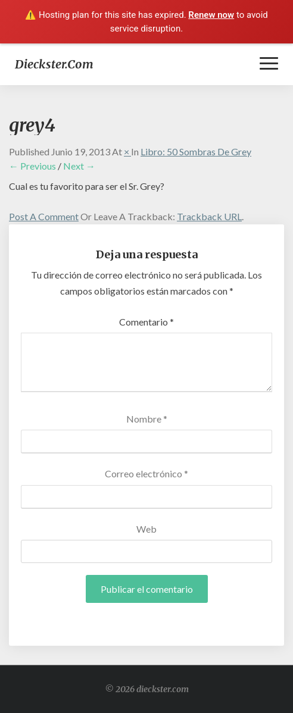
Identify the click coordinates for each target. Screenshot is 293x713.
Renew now (211, 15)
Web (146, 528)
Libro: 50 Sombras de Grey (196, 151)
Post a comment (44, 216)
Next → (79, 165)
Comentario (146, 321)
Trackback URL (209, 216)
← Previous (32, 165)
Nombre (146, 418)
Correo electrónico (146, 473)
